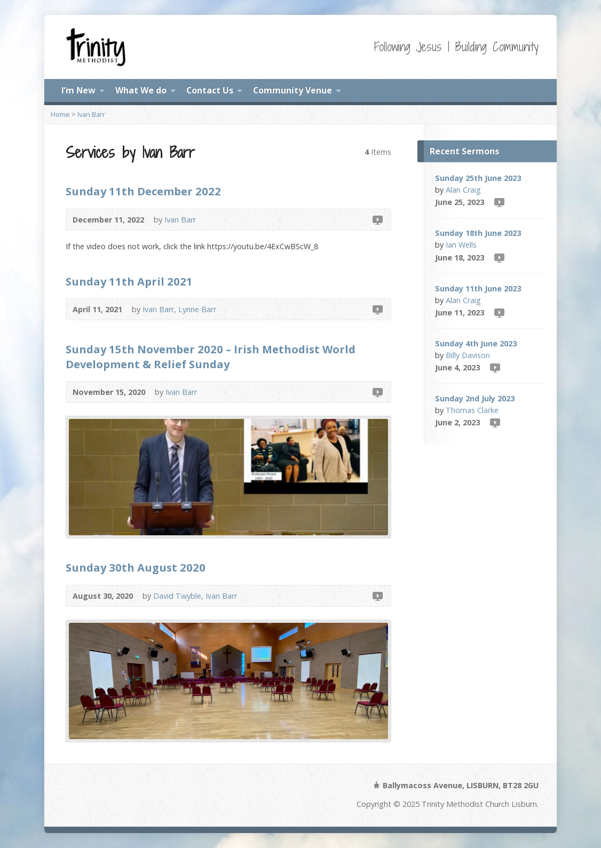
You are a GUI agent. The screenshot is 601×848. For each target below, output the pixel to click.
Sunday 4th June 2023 (476, 343)
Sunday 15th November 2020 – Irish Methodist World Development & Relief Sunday (210, 356)
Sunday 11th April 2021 (129, 281)
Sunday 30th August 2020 (135, 567)
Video (377, 219)
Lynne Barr (197, 309)
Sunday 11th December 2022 (143, 191)
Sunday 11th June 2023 (478, 288)
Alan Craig (463, 190)
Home (60, 114)
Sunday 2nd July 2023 (475, 398)
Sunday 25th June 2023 (478, 178)
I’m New (78, 90)
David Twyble (177, 596)
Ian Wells (461, 245)
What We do (141, 90)
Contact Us (209, 90)
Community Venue (292, 90)
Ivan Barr (91, 114)
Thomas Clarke (472, 410)
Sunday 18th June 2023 (478, 233)
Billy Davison (468, 355)
